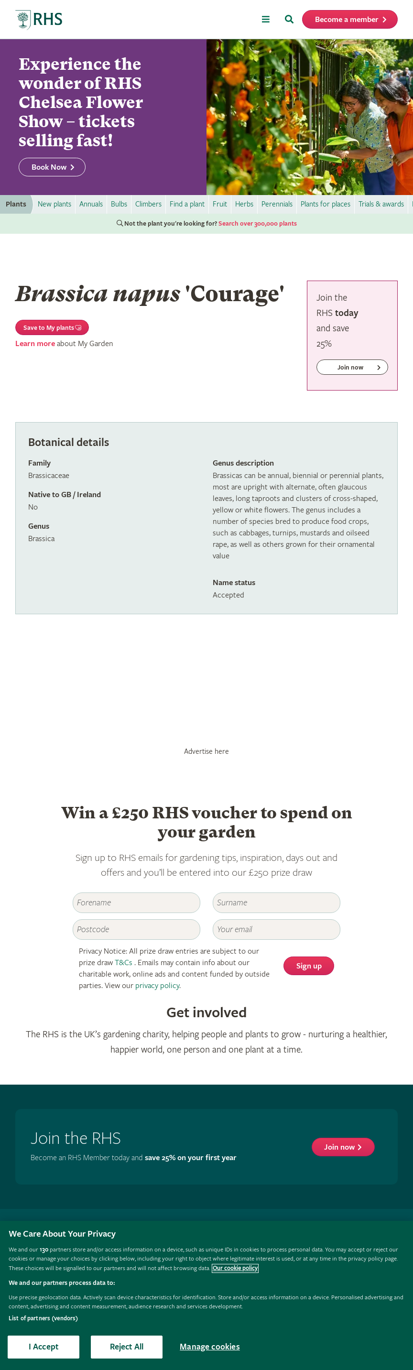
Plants (16, 204)
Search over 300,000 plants (257, 224)
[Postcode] (136, 929)
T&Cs (123, 963)
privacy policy (157, 985)
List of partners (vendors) (43, 1318)
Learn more (35, 343)
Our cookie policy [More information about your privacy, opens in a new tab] (235, 1268)
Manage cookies (210, 1347)
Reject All (127, 1347)
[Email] (276, 929)
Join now (339, 1147)
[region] (206, 1295)
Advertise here (206, 751)
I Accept (43, 1347)
